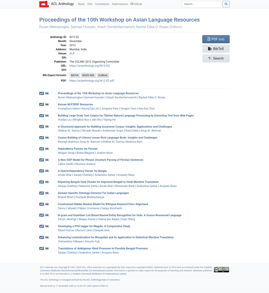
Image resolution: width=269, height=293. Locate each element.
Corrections (103, 4)
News (82, 4)
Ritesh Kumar (66, 230)
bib (46, 93)
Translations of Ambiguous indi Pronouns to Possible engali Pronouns (103, 248)
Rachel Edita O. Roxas (152, 27)
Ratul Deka (131, 130)
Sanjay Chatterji (83, 175)
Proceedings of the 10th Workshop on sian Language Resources (119, 19)
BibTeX (75, 75)
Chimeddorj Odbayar (70, 241)
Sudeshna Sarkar (105, 175)
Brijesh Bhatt (66, 197)
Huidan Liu (64, 119)
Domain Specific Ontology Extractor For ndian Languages (93, 193)
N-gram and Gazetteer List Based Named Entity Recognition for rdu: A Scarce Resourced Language (120, 215)
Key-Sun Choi (147, 108)
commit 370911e (100, 286)
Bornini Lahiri (84, 230)
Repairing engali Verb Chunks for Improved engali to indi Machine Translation (108, 182)
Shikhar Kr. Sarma (69, 130)
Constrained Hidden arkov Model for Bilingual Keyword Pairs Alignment (103, 204)
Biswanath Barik (125, 186)
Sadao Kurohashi (111, 208)
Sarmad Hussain (83, 27)
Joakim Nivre (105, 152)
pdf (41, 93)
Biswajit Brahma (68, 141)
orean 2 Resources (75, 104)
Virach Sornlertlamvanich (115, 27)
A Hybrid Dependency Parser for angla (82, 170)
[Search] (201, 4)
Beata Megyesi (86, 152)
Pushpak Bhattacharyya (89, 197)
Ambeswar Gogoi (112, 130)
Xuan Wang (128, 219)
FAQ (90, 4)
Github (136, 4)
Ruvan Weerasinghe (54, 27)
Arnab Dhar (65, 175)
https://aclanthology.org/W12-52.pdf (91, 80)
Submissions (120, 4)
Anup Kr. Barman (151, 130)
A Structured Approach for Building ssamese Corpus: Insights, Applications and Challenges (115, 126)
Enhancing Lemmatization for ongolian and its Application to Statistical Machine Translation (116, 237)
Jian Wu (96, 119)
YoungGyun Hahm (69, 108)
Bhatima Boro (134, 141)
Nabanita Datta (88, 186)
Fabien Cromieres (89, 208)
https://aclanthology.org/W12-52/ (89, 65)
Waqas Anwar (87, 219)
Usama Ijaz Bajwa (108, 219)
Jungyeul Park (109, 108)
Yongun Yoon (128, 108)
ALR (71, 53)
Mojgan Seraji (66, 152)
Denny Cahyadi (67, 208)
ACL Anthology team (96, 279)
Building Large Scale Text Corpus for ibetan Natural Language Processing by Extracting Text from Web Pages (126, 115)
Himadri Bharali (91, 130)
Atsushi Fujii (92, 241)
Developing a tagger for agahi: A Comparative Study (94, 226)
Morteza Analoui (85, 164)
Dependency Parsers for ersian (78, 148)
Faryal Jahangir (67, 219)
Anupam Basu (125, 175)
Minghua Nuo (81, 119)
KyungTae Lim (90, 108)
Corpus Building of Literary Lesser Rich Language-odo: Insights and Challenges (107, 137)
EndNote (103, 75)
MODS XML (88, 75)
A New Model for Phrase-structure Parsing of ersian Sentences (100, 159)
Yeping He (109, 119)
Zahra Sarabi (65, 164)
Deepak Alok (102, 230)
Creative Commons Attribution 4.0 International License (99, 273)
